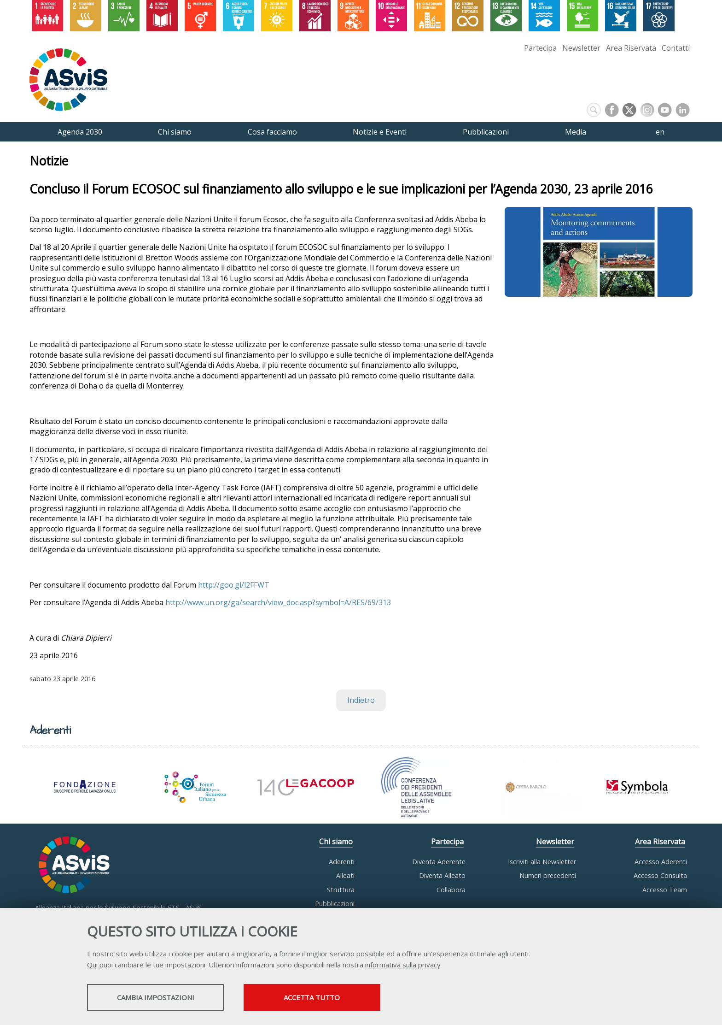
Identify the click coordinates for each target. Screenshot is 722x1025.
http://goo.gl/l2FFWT (233, 585)
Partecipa (540, 48)
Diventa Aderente (439, 861)
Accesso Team (664, 889)
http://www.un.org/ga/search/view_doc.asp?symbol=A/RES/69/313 (278, 603)
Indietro (361, 700)
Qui (92, 965)
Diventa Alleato (442, 875)
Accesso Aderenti (661, 861)
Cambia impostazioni (159, 997)
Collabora (451, 889)
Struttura (341, 889)
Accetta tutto (325, 997)
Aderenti (342, 861)
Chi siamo (336, 842)
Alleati (345, 875)
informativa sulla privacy (403, 965)
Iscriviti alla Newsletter (542, 861)
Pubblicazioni (335, 903)
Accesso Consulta (660, 875)
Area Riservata (631, 48)
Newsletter (581, 48)
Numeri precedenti (547, 875)
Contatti (676, 48)
